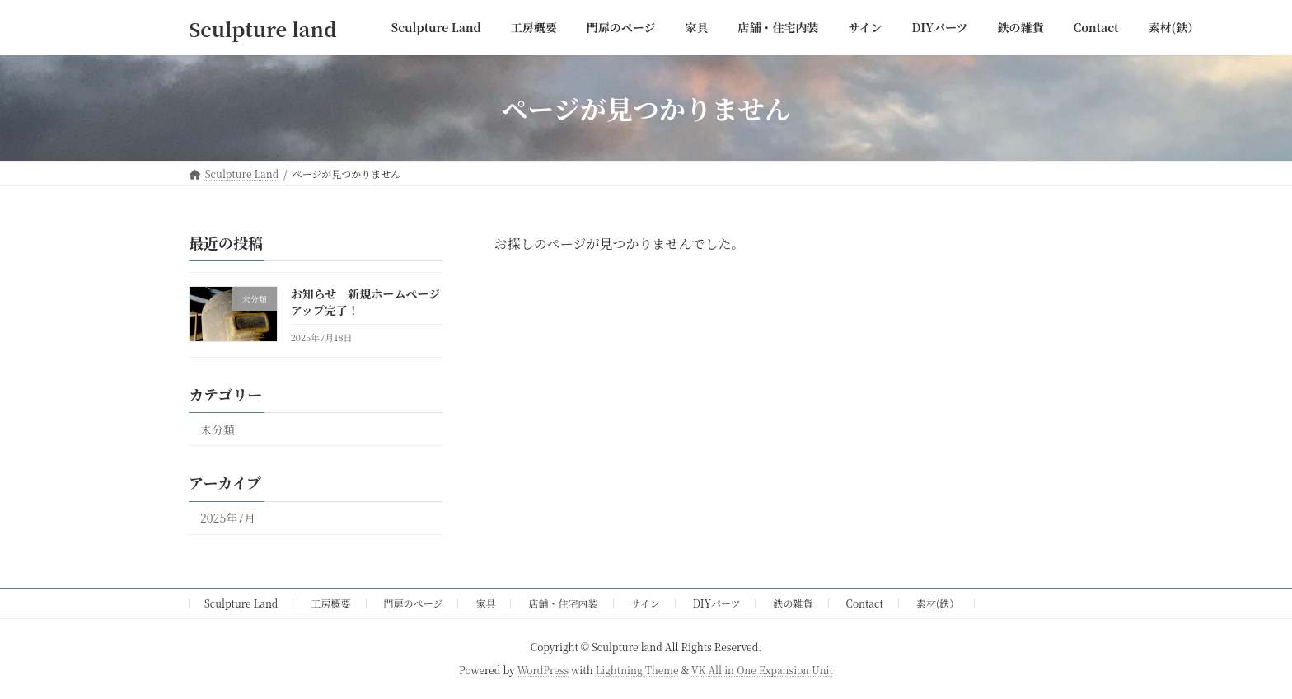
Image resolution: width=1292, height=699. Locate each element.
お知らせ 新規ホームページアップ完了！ (365, 301)
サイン (645, 603)
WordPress (543, 671)
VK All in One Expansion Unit (762, 671)
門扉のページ (413, 603)
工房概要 (330, 603)
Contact (864, 603)
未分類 (217, 429)
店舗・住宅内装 (563, 603)
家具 (485, 603)
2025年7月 (227, 518)
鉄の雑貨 (793, 603)
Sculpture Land (241, 603)
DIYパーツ (717, 603)
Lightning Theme (637, 671)
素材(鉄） (937, 603)
